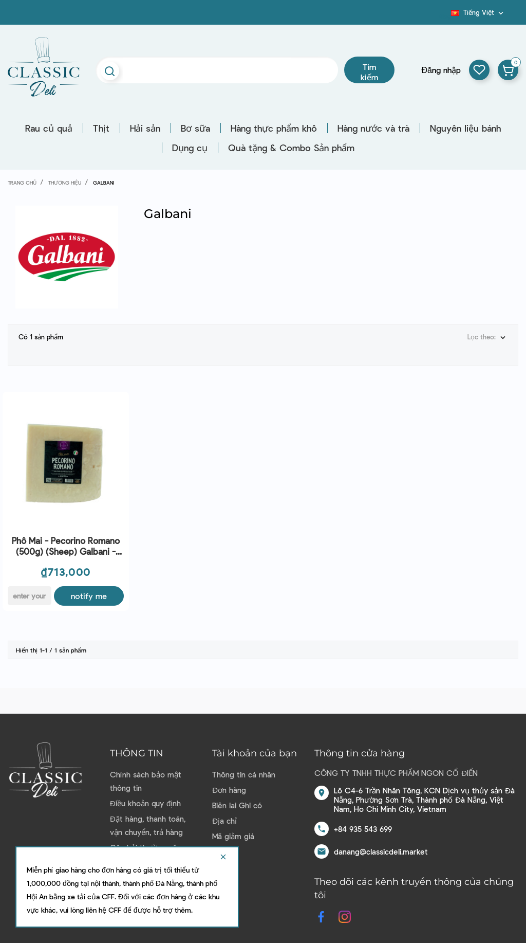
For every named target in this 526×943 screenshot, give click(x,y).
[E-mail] (29, 587)
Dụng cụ (190, 147)
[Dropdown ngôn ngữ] (478, 12)
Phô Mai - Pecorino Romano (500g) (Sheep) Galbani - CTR (66, 538)
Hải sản (145, 128)
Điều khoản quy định (145, 795)
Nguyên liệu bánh (465, 128)
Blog (445, 16)
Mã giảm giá (233, 827)
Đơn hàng (229, 781)
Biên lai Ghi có (237, 797)
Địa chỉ (224, 812)
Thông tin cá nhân (243, 766)
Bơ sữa (195, 128)
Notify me (89, 587)
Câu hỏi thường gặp (145, 839)
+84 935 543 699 (363, 820)
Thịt (101, 128)
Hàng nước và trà (373, 128)
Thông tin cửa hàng (359, 745)
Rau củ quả (48, 128)
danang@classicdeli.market (381, 843)
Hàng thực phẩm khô (274, 128)
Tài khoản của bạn (254, 745)
